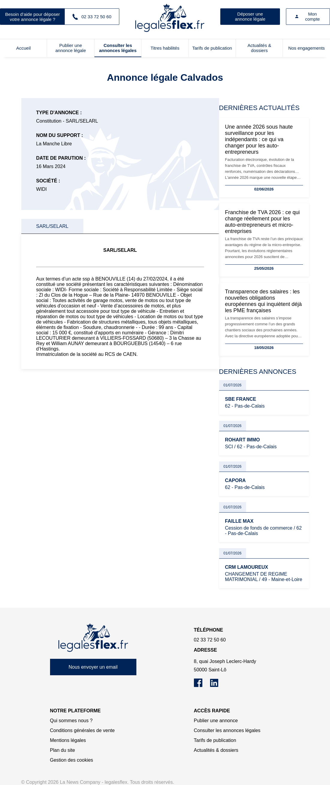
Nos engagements (306, 48)
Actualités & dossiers (259, 48)
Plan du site (62, 750)
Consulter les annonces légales (117, 48)
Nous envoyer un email (93, 667)
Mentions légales (68, 740)
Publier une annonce (216, 720)
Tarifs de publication (212, 48)
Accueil (23, 48)
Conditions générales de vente (82, 730)
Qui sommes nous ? (71, 720)
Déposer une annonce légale (250, 16)
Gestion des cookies (71, 760)
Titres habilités (164, 48)
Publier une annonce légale (70, 48)
